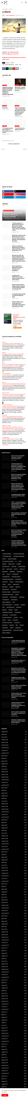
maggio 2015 (14, 1084)
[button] (2, 2)
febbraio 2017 (14, 1028)
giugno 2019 (14, 953)
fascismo (11, 625)
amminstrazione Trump (7, 594)
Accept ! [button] (5, 1095)
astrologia (16, 604)
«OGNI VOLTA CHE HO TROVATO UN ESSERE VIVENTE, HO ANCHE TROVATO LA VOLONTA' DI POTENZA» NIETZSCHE (7, 91)
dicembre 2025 (14, 745)
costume (16, 617)
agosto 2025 (14, 756)
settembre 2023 (14, 817)
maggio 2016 (14, 1052)
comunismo (5, 615)
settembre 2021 (14, 881)
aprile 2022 (14, 862)
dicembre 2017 (14, 1001)
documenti (15, 620)
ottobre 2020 (14, 910)
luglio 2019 (14, 950)
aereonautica (16, 584)
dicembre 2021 (14, 873)
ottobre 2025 (14, 750)
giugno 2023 (14, 825)
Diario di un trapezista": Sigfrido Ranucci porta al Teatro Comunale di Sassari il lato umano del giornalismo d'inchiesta (18, 532)
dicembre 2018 (14, 969)
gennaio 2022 (14, 870)
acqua (9, 584)
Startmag (4, 415)
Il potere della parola (7, 375)
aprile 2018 (14, 990)
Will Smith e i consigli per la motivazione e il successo (20, 89)
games (11, 627)
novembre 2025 (14, 748)
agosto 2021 (14, 884)
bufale (15, 609)
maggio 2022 (14, 860)
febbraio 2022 (14, 868)
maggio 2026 (14, 732)
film (17, 625)
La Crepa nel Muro (6, 373)
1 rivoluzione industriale (18, 553)
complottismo (18, 612)
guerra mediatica (6, 632)
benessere (18, 607)
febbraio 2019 (14, 964)
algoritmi (18, 587)
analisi (16, 594)
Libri (20, 64)
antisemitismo (5, 599)
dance (9, 620)
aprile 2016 (14, 1054)
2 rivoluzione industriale (18, 556)
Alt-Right (19, 564)
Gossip (4, 584)
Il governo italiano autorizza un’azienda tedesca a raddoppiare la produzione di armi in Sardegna (18, 704)
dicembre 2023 (14, 809)
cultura (4, 620)
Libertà (16, 64)
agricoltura (4, 587)
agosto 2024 (14, 788)
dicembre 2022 (14, 841)
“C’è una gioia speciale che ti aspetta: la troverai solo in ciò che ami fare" (7, 130)
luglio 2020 (14, 918)
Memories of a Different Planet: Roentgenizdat (13, 354)
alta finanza (14, 589)
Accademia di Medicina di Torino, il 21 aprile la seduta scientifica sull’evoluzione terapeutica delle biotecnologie (18, 543)
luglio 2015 (14, 1079)
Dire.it (3, 363)
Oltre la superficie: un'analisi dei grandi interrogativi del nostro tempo (19, 514)
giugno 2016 (14, 1049)
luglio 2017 (14, 1014)
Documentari (18, 579)
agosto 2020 (14, 916)
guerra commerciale (18, 630)
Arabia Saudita (21, 566)
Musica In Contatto (6, 425)
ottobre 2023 (14, 814)
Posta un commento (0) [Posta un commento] (14, 143)
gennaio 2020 (14, 934)
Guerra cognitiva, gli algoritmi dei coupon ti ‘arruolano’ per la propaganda (17, 268)
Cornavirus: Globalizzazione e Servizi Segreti (19, 317)
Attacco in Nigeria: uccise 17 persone (10, 439)
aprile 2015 (14, 1087)
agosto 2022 (14, 852)
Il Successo (5, 107)
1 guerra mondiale (6, 553)
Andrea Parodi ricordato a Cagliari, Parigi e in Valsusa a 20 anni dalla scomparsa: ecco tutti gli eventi (18, 287)
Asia (3, 569)
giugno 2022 (14, 857)
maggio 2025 (14, 764)
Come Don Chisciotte (7, 404)
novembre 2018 (14, 972)
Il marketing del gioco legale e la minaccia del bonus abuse (18, 295)
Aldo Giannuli (16, 314)
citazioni (12, 62)
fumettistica (5, 627)
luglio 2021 (14, 886)
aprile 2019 (14, 958)
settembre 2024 (14, 785)
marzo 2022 (14, 865)
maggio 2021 (14, 892)
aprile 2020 (14, 926)
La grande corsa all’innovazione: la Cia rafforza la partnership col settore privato (18, 277)
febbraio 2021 (14, 900)
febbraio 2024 (14, 804)
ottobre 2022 (14, 846)
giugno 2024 (14, 793)
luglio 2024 (14, 790)
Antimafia (14, 566)
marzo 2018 (14, 993)
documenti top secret (7, 622)
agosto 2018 (14, 980)
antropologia (14, 599)
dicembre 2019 (14, 937)
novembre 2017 (14, 1004)
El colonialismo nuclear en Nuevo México (11, 343)
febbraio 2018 (14, 996)
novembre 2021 (14, 876)
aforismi (11, 9)
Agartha (4, 564)
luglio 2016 (14, 1046)
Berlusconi (22, 569)
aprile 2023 (14, 830)
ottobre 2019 (14, 942)
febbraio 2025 (14, 772)
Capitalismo (19, 571)
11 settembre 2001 (6, 556)
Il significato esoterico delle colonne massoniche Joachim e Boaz (18, 679)
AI (15, 561)
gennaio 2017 (14, 1030)
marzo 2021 (14, 897)
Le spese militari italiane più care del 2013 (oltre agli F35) (18, 641)
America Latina (5, 566)
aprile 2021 (14, 894)
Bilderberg (12, 571)
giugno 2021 (14, 889)
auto (3, 607)
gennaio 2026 (14, 742)
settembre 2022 (14, 849)
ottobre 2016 (14, 1039)
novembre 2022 (14, 844)
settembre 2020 (14, 913)
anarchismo (5, 597)
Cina (3, 574)
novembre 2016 (14, 1036)
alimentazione (5, 589)
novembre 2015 (14, 1068)
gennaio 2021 (14, 902)
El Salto (4, 342)
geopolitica (18, 627)
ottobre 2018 (14, 974)
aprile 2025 (14, 766)
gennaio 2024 (14, 806)
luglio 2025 (14, 758)
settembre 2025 (14, 753)
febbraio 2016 (14, 1060)
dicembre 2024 (14, 777)
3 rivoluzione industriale (7, 561)
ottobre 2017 (14, 1006)
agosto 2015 (14, 1076)
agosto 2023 (14, 820)
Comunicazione (6, 576)
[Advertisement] (14, 167)
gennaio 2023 (14, 838)
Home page (5, 9)
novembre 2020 (14, 908)
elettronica (4, 625)
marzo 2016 (14, 1057)
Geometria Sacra (19, 581)
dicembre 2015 (14, 1065)
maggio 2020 (14, 924)
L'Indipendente (5, 437)
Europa (11, 581)
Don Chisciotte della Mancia (8, 64)
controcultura (13, 615)
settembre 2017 (14, 1009)
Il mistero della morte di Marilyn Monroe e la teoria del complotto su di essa (18, 687)
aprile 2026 (14, 734)
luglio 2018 (14, 982)
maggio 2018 (14, 988)
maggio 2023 (14, 828)
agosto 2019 (14, 948)
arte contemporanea (7, 604)
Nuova (3, 149)
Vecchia (24, 149)
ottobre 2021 (14, 878)
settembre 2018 (14, 977)
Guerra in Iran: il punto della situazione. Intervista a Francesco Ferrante (17, 457)
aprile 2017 (14, 1022)
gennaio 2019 (14, 966)
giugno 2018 (14, 985)
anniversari (21, 597)
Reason (4, 352)
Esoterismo (5, 581)
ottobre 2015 (14, 1071)
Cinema (8, 574)
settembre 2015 (14, 1073)
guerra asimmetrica (6, 630)
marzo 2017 (14, 1025)
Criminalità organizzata (7, 579)
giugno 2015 (14, 1081)
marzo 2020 (14, 929)
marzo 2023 (14, 833)
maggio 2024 (14, 796)
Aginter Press (11, 564)
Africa (20, 561)
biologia (10, 609)
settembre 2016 (14, 1041)
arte (14, 602)
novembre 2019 (14, 940)
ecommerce (17, 622)
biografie (4, 609)
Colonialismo (15, 574)
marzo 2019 (14, 961)
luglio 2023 (14, 822)
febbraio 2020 (14, 932)
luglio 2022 (14, 854)
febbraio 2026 (14, 740)
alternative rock (15, 592)
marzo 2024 (14, 801)
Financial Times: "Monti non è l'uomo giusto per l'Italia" (18, 661)
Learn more (4, 1092)
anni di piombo (13, 597)
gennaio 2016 (14, 1063)
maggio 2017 (14, 1020)
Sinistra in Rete (5, 392)
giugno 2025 (14, 761)
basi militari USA (10, 607)
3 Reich (4, 558)
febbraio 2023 (14, 836)
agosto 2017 (14, 1012)
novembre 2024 (14, 780)
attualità (23, 604)
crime (21, 617)
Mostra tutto (6, 444)
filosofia (22, 625)
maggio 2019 (14, 956)
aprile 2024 (14, 798)
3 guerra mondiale (12, 558)
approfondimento (6, 602)
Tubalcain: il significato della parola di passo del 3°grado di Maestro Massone (18, 721)
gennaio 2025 (14, 774)
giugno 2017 (14, 1017)
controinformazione (7, 617)
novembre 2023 (14, 812)
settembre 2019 (14, 945)
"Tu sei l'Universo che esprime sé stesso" (20, 129)
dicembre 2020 (14, 905)
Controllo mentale (16, 576)
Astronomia (9, 569)
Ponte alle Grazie (17, 324)
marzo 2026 (14, 737)
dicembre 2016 (14, 1033)
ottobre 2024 (14, 782)
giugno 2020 (14, 921)
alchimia (12, 587)
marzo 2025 (14, 769)
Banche (16, 569)
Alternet (4, 382)
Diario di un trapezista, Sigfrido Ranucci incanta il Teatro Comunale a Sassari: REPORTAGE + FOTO (18, 248)
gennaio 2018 (14, 998)
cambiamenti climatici (7, 612)
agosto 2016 (14, 1044)
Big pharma (5, 571)
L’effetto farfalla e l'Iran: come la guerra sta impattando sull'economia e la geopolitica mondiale (18, 304)
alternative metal (6, 592)
